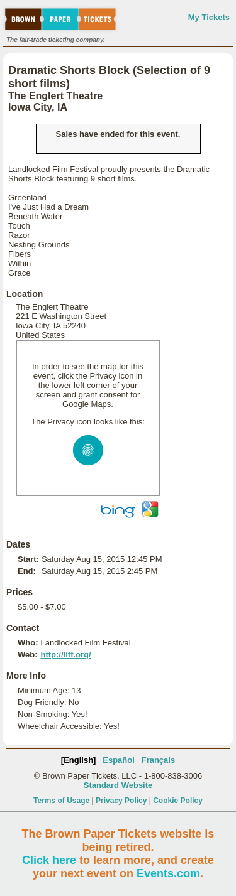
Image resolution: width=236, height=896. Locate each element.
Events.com (168, 873)
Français (158, 760)
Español (119, 760)
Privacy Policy (121, 800)
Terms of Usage (61, 800)
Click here (49, 860)
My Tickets (209, 17)
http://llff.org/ (65, 654)
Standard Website (118, 785)
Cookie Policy (178, 800)
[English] (78, 760)
